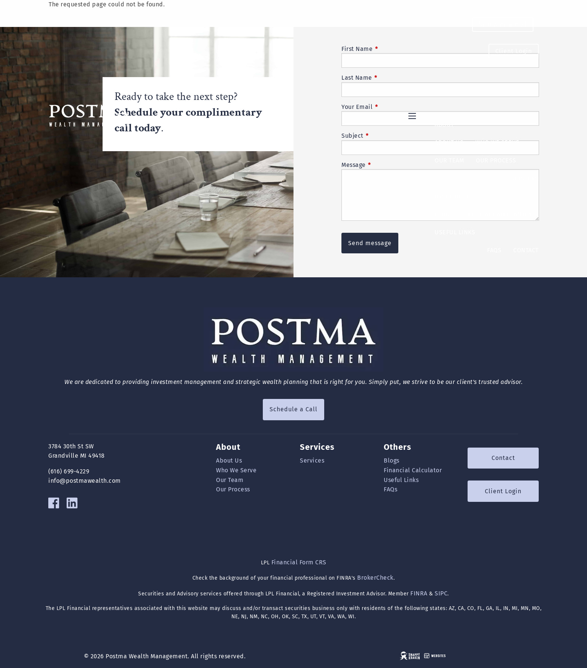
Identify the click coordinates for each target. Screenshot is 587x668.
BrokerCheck (375, 577)
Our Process (496, 160)
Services (525, 178)
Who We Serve (497, 142)
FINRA (419, 593)
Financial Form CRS (298, 562)
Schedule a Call (503, 24)
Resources (452, 196)
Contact (526, 250)
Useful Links (455, 232)
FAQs (494, 250)
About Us (449, 142)
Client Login (513, 51)
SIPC (441, 593)
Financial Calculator (413, 470)
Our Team (449, 160)
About (444, 124)
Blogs (391, 460)
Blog (442, 214)
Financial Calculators (497, 214)
